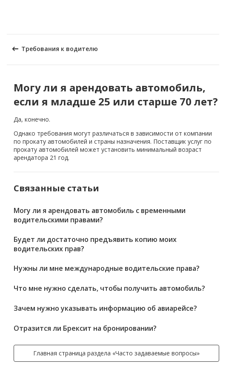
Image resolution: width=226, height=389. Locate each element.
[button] (216, 17)
